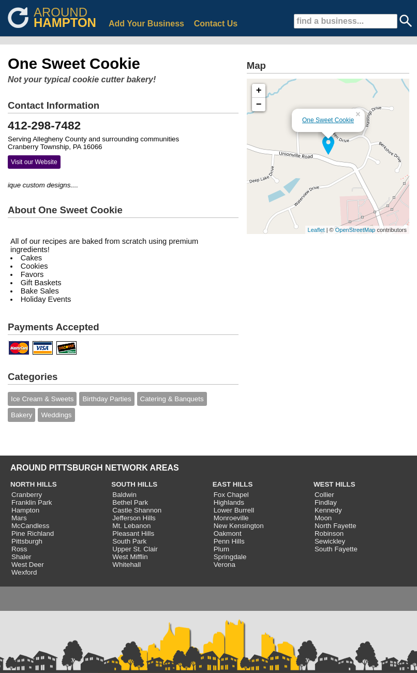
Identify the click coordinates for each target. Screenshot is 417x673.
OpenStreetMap (355, 230)
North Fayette (335, 526)
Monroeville (231, 518)
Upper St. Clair (134, 549)
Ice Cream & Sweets (42, 399)
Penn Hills (229, 541)
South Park (129, 541)
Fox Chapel (231, 495)
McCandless (30, 526)
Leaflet (316, 230)
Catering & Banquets (172, 399)
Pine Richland (32, 533)
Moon (323, 518)
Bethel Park (130, 502)
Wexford (24, 572)
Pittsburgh (26, 541)
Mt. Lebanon (131, 526)
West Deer (27, 564)
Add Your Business (146, 23)
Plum (221, 549)
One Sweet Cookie (328, 120)
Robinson (329, 533)
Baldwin (124, 495)
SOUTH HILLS (134, 484)
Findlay (326, 502)
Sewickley (330, 541)
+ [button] (259, 90)
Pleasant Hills (133, 533)
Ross (19, 549)
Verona (224, 564)
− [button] (259, 104)
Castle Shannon (136, 510)
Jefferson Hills (133, 518)
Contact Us (215, 23)
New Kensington (239, 526)
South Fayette (336, 549)
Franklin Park (31, 502)
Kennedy (328, 510)
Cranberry (26, 495)
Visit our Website (34, 162)
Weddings (56, 415)
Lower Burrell (234, 510)
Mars (19, 518)
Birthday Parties (106, 399)
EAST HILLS (233, 484)
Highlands (229, 502)
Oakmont (228, 533)
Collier (324, 495)
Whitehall (126, 564)
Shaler (21, 557)
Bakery (21, 415)
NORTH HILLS (33, 484)
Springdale (230, 557)
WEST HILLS (334, 484)
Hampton (25, 510)
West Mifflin (129, 557)
